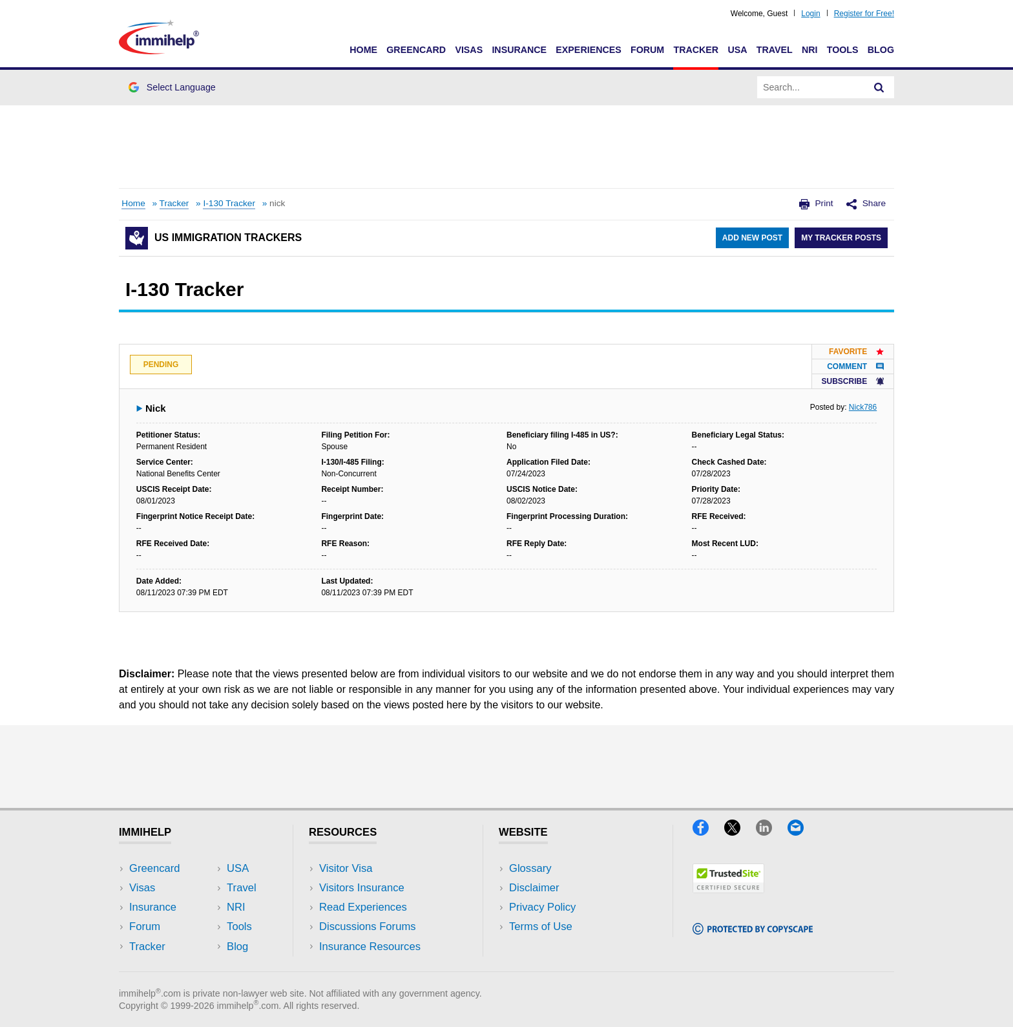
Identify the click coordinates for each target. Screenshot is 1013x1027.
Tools (843, 50)
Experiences (588, 50)
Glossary (530, 868)
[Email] (802, 831)
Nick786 (863, 407)
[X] (740, 831)
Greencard (416, 50)
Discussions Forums (367, 926)
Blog (881, 50)
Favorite (856, 351)
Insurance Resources (370, 946)
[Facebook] (708, 831)
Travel (775, 50)
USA (737, 50)
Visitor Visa (345, 868)
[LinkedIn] (772, 831)
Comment (855, 366)
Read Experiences (363, 907)
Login (810, 13)
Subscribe (853, 381)
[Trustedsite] (728, 889)
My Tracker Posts (841, 237)
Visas (469, 50)
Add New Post (752, 237)
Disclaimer (534, 888)
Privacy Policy (542, 907)
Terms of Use (540, 926)
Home (363, 50)
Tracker (695, 50)
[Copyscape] (753, 930)
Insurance (519, 50)
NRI (810, 50)
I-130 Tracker (229, 203)
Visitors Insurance (361, 888)
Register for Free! (864, 13)
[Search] (879, 87)
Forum (647, 50)
